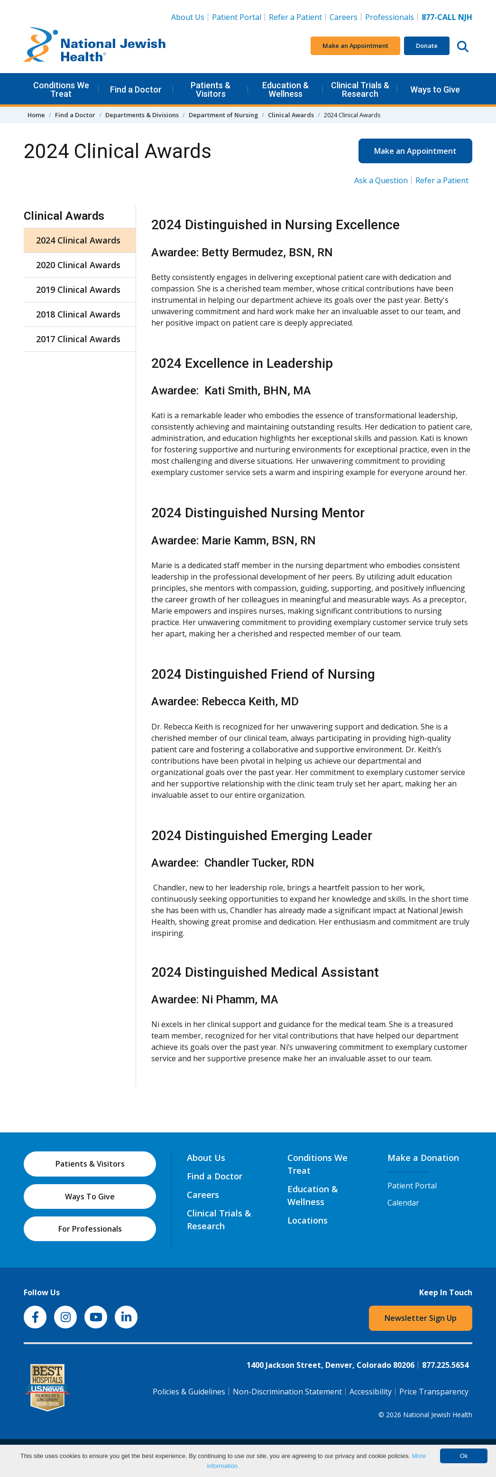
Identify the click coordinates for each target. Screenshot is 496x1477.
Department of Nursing (223, 115)
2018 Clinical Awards (78, 314)
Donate (427, 45)
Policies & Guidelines (189, 1391)
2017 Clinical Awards (78, 339)
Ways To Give (90, 1196)
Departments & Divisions (142, 115)
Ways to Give (435, 89)
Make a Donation (423, 1157)
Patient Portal (236, 17)
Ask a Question (381, 180)
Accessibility (370, 1391)
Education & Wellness (285, 89)
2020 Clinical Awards (78, 265)
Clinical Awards (291, 115)
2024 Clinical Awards (78, 240)
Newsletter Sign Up (421, 1318)
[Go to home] (95, 46)
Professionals (389, 17)
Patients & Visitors (210, 89)
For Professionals (90, 1229)
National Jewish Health (437, 1414)
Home (36, 115)
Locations (307, 1220)
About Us (187, 17)
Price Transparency (433, 1391)
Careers (345, 16)
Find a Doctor (136, 89)
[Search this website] (462, 46)
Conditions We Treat (61, 89)
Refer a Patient (295, 17)
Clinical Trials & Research (360, 89)
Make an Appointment (355, 45)
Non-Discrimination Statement (287, 1391)
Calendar (403, 1202)
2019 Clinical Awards (78, 289)
